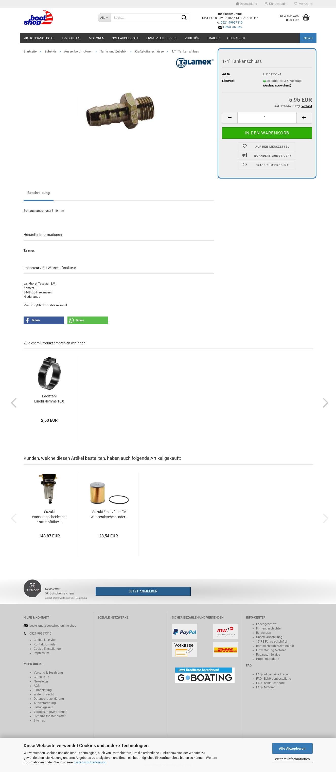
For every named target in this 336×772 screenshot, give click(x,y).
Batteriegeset (42, 707)
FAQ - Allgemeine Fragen (273, 674)
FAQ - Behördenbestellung (273, 678)
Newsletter (41, 681)
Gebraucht (236, 38)
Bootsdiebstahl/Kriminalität (275, 646)
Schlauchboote (125, 38)
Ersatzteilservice (161, 38)
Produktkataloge (267, 659)
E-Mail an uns (232, 27)
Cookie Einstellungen (48, 649)
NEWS (308, 38)
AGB (37, 686)
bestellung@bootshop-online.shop (52, 625)
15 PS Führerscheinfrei (271, 641)
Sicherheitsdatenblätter (49, 716)
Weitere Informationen (292, 759)
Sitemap (39, 720)
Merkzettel (303, 4)
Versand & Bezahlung (48, 672)
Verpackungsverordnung (50, 712)
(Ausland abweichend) (277, 85)
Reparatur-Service (268, 654)
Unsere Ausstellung (269, 637)
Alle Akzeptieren (292, 748)
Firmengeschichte (268, 628)
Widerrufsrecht (44, 694)
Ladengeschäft (266, 624)
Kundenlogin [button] (276, 4)
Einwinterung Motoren (271, 650)
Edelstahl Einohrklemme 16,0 (49, 398)
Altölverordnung (45, 703)
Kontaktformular (45, 644)
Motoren (96, 38)
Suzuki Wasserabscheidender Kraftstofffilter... (49, 517)
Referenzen (263, 633)
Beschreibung (38, 193)
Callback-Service (45, 640)
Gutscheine (41, 677)
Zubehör (192, 38)
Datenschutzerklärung (90, 762)
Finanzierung (43, 690)
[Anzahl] (267, 118)
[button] (246, 4)
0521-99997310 (232, 22)
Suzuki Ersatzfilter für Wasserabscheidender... (109, 514)
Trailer (213, 38)
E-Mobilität (71, 38)
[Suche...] (104, 17)
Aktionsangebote (39, 38)
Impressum (41, 653)
